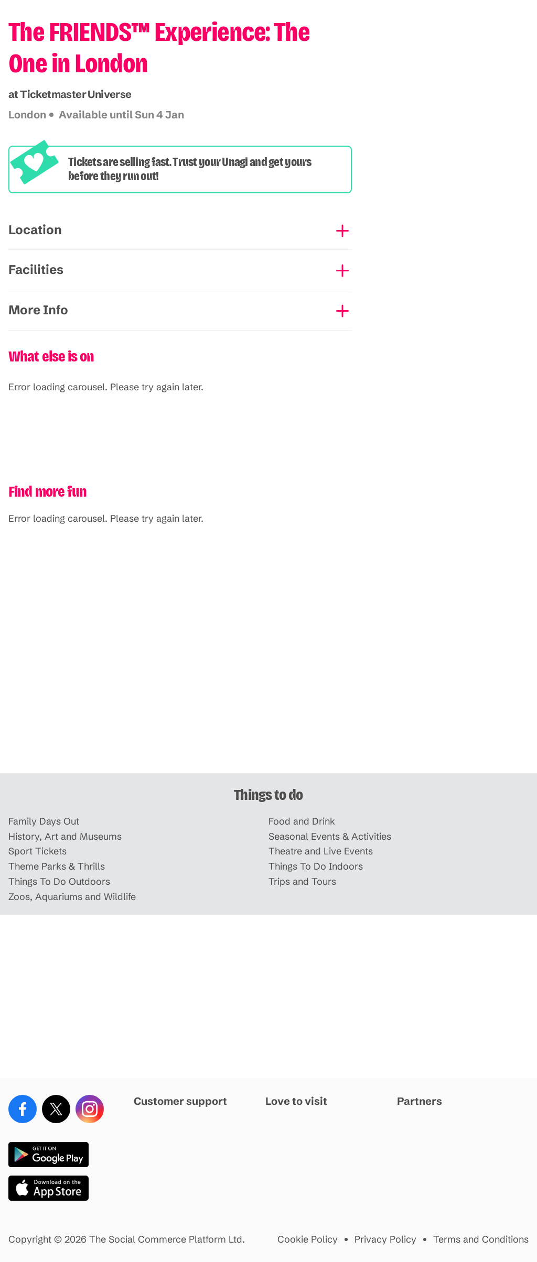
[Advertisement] (268, 691)
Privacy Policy (385, 1239)
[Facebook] (22, 1109)
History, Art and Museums (65, 836)
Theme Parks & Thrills (56, 866)
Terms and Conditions (481, 1239)
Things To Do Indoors (315, 866)
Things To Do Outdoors (59, 881)
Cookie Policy (307, 1239)
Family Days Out (43, 821)
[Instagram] (90, 1109)
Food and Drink (301, 821)
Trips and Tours (302, 881)
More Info (38, 309)
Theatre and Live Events (320, 851)
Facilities (35, 269)
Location (35, 229)
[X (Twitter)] (56, 1109)
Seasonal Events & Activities (329, 836)
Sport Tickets (37, 851)
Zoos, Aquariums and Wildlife (72, 897)
